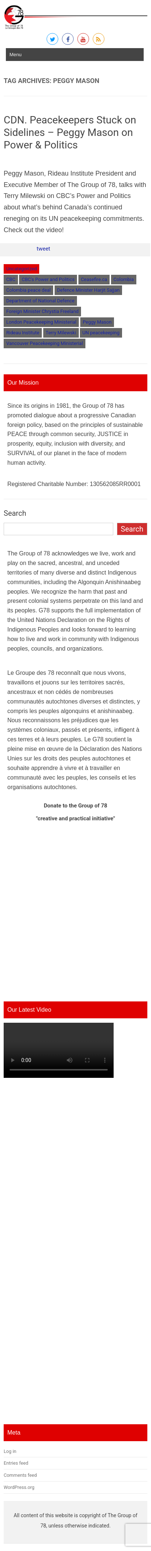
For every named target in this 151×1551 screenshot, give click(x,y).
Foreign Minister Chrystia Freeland (42, 311)
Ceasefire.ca (94, 279)
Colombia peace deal (28, 290)
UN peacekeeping (100, 332)
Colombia (124, 279)
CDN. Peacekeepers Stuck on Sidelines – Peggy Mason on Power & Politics (70, 132)
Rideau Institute (22, 332)
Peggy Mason (97, 322)
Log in (10, 1451)
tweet (43, 248)
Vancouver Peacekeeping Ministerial (44, 343)
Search (15, 513)
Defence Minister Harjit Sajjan (88, 290)
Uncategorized (21, 268)
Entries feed (16, 1463)
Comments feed (20, 1475)
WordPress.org (19, 1487)
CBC (10, 279)
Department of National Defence (40, 300)
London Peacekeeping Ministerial (41, 322)
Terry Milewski (61, 332)
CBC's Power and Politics (48, 279)
